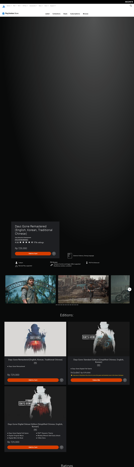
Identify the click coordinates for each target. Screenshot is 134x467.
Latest (47, 12)
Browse (85, 12)
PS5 (14, 5)
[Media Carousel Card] (30, 287)
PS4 (19, 5)
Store (45, 5)
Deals (65, 12)
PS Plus (25, 5)
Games (8, 5)
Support (52, 5)
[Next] (129, 287)
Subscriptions (75, 12)
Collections (56, 12)
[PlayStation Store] (11, 11)
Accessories (33, 5)
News (40, 5)
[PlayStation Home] (3, 6)
